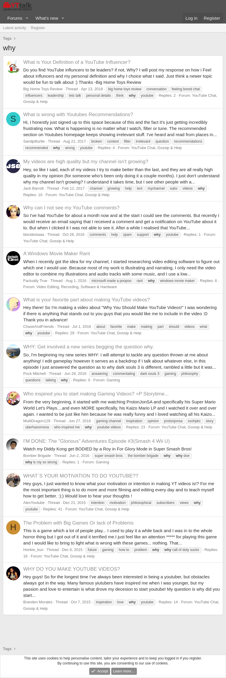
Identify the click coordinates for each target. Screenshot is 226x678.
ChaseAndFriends (38, 326)
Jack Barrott (33, 188)
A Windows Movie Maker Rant (56, 253)
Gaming (113, 380)
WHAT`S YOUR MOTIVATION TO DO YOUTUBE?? (80, 476)
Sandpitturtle (34, 141)
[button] (27, 18)
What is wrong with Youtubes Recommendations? (78, 114)
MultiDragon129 (36, 421)
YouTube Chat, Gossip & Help (156, 148)
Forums (14, 18)
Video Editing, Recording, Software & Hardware (76, 287)
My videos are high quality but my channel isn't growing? (85, 161)
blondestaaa (33, 234)
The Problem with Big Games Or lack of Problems (78, 523)
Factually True (35, 280)
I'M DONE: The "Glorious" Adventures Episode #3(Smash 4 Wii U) (96, 441)
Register (38, 28)
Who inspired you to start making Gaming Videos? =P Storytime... (96, 394)
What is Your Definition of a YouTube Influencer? (76, 62)
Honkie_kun (33, 549)
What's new (47, 18)
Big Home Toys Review (42, 89)
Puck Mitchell (34, 373)
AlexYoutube (34, 502)
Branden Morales (37, 602)
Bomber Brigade (37, 455)
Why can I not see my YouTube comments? (71, 208)
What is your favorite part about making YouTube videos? (86, 300)
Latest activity (14, 28)
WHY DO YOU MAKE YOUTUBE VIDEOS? (71, 569)
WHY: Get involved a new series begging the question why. (88, 347)
